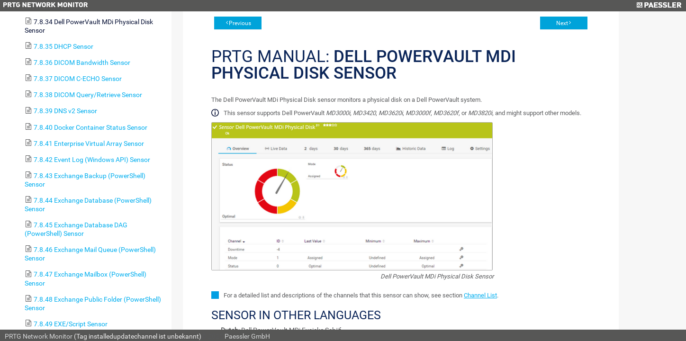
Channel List (480, 295)
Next (562, 23)
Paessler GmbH (247, 336)
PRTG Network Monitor (38, 336)
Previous (240, 23)
